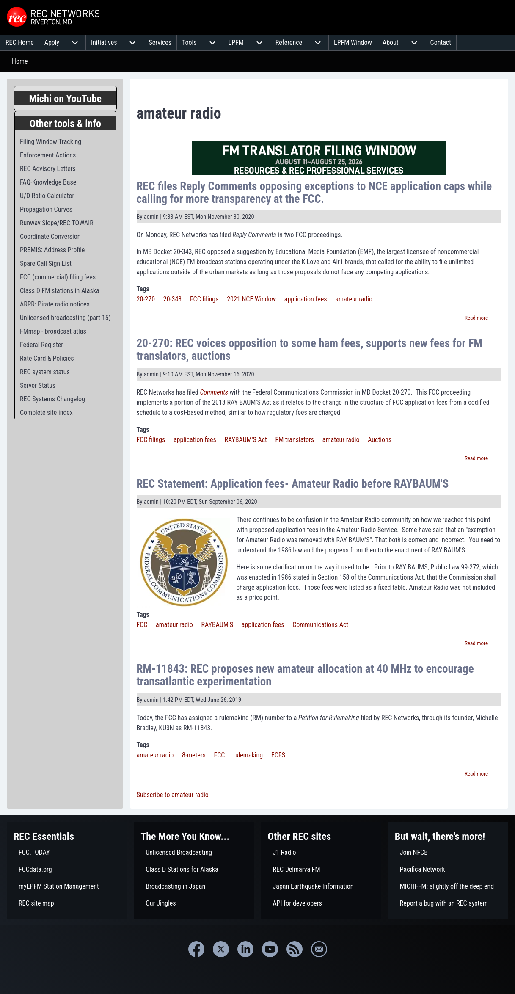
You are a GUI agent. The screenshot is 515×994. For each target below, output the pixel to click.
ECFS (278, 755)
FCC (142, 625)
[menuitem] (19, 42)
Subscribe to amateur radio (173, 795)
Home (20, 61)
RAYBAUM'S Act (245, 440)
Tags (143, 289)
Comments (214, 392)
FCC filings (204, 299)
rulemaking (248, 755)
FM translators (294, 440)
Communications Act (320, 625)
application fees (305, 299)
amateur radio (353, 299)
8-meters (194, 755)
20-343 (172, 299)
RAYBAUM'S (217, 625)
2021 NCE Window (251, 299)
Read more (476, 318)
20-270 (146, 299)
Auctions (379, 440)
